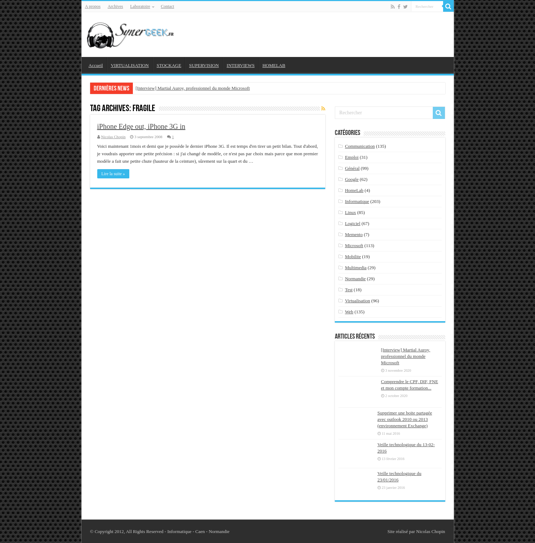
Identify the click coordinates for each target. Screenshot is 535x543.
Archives (115, 6)
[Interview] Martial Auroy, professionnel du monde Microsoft (193, 88)
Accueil (96, 65)
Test (348, 289)
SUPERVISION (204, 65)
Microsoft (354, 245)
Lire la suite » (113, 173)
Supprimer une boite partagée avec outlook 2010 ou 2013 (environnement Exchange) (405, 419)
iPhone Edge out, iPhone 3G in (141, 126)
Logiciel (352, 223)
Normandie (355, 278)
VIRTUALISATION (130, 65)
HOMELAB (274, 65)
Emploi (351, 157)
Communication (360, 146)
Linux (350, 212)
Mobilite (353, 256)
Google (351, 179)
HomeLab (354, 190)
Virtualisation (357, 300)
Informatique (357, 201)
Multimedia (356, 267)
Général (352, 168)
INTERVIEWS (240, 65)
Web (349, 311)
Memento (354, 234)
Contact (167, 6)
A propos (93, 6)
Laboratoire (140, 6)
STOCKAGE (169, 65)
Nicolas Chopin (113, 137)
